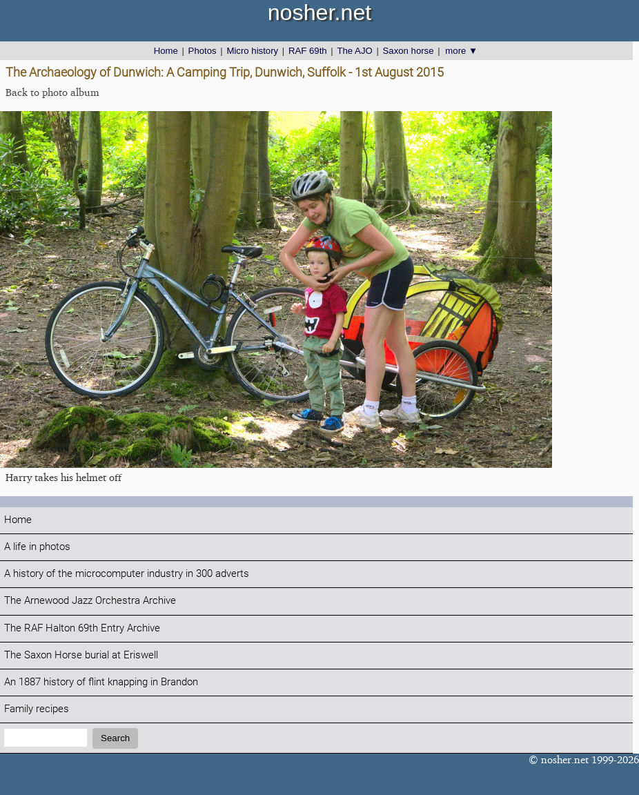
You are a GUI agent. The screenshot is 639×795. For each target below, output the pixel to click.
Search (115, 738)
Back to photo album (52, 92)
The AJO (354, 51)
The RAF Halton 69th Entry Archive (82, 628)
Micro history (252, 51)
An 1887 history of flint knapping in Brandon (101, 682)
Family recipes (36, 709)
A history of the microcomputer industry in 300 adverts (126, 574)
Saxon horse (408, 51)
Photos (202, 51)
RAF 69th (307, 51)
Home (166, 51)
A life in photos (37, 547)
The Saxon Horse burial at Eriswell (81, 655)
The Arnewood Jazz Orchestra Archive (90, 601)
